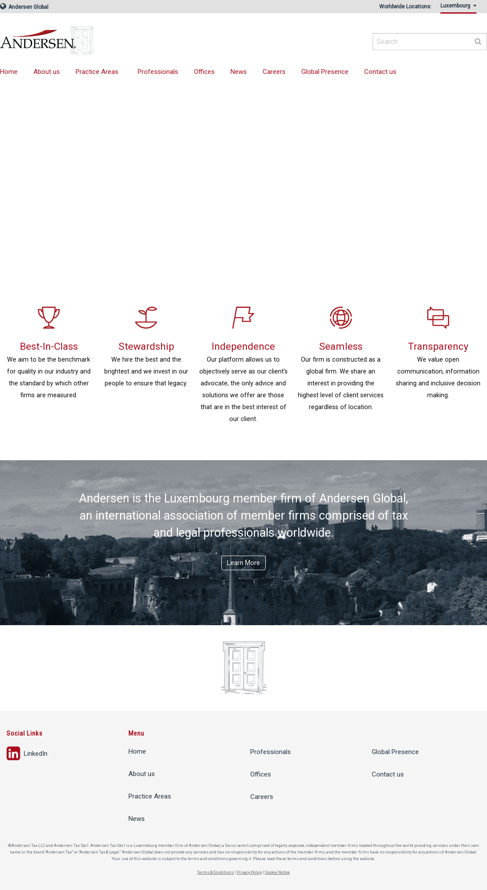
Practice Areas (97, 72)
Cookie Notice (277, 872)
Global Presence (324, 72)
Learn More (243, 563)
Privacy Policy (249, 872)
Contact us (380, 72)
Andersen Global (24, 7)
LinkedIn (27, 754)
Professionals (158, 72)
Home (137, 751)
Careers (274, 72)
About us (46, 72)
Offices (204, 72)
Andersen (132, 37)
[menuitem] (460, 8)
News (239, 72)
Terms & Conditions (215, 872)
